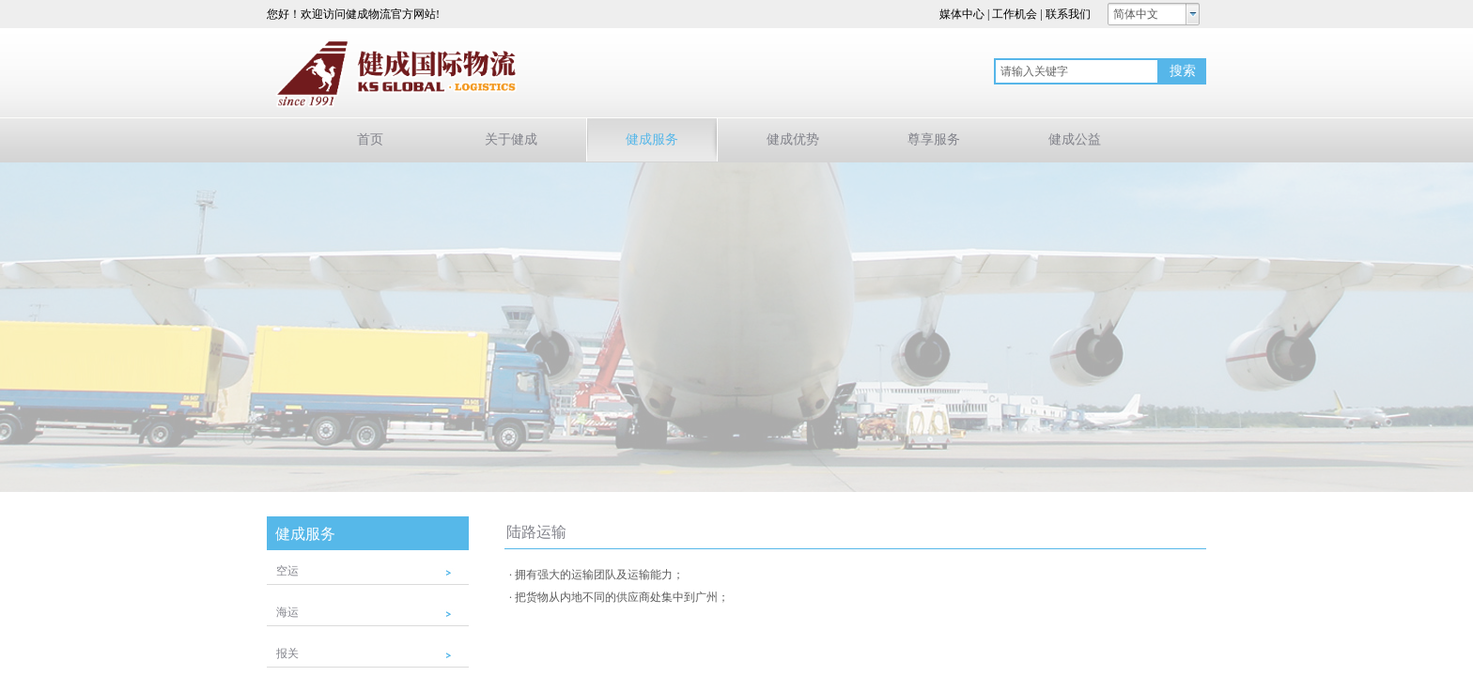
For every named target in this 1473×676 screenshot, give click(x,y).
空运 (287, 570)
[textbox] (1076, 71)
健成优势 (793, 139)
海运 (287, 612)
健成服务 (652, 139)
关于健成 (511, 139)
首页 (370, 139)
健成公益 (1074, 139)
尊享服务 (933, 139)
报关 (287, 653)
